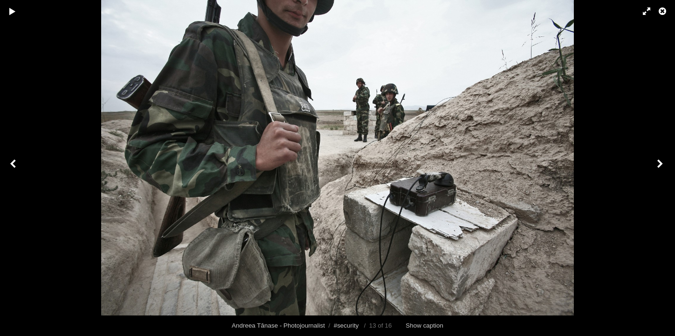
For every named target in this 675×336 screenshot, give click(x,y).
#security (346, 325)
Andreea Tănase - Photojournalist (278, 325)
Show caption (424, 325)
